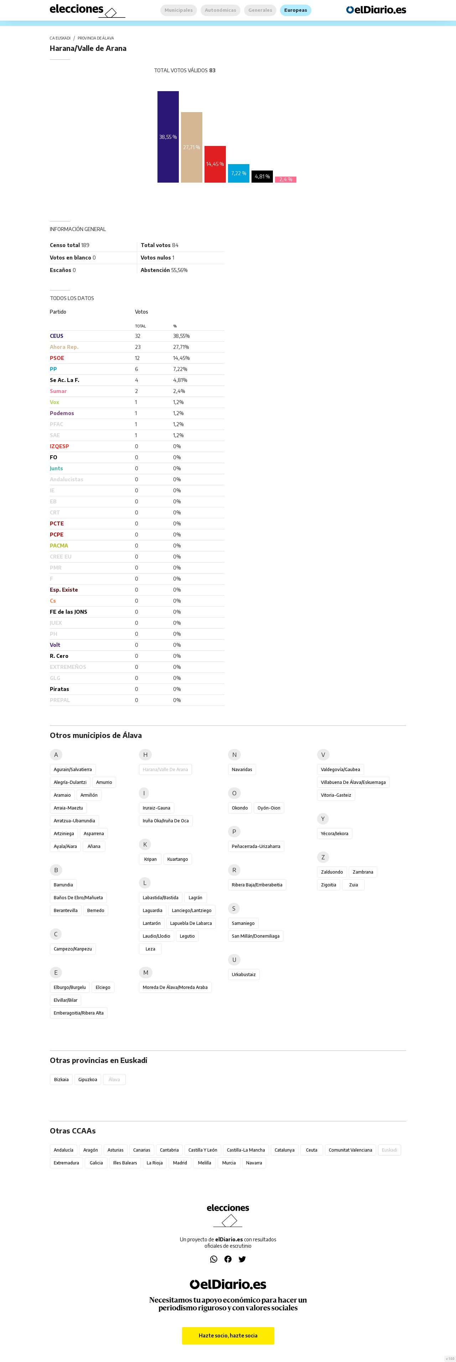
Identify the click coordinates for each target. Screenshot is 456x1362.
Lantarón (152, 923)
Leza (150, 949)
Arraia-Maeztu (68, 808)
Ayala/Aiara (65, 846)
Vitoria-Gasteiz (336, 795)
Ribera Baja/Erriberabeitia (257, 884)
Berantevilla (66, 910)
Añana (94, 846)
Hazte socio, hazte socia (228, 1335)
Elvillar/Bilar (65, 1000)
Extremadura (66, 1162)
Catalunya (285, 1150)
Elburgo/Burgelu (70, 987)
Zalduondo (332, 872)
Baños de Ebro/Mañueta (78, 897)
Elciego (103, 987)
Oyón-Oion (269, 808)
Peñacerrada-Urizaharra (256, 846)
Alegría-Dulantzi (70, 782)
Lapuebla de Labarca (191, 923)
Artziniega (64, 833)
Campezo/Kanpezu (73, 949)
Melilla (204, 1162)
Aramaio (62, 795)
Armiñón (89, 795)
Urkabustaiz (244, 974)
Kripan (150, 859)
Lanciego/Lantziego (192, 910)
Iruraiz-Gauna (156, 808)
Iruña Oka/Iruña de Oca (166, 820)
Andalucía (63, 1150)
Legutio (187, 936)
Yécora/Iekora (334, 833)
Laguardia (152, 910)
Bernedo (95, 910)
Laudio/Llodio (156, 936)
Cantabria (169, 1150)
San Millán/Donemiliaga (256, 936)
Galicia (96, 1162)
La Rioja (155, 1162)
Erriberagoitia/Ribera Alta (79, 1013)
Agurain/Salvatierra (73, 769)
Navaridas (242, 769)
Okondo (240, 808)
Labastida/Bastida (160, 897)
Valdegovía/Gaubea (340, 769)
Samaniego (243, 923)
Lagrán (195, 897)
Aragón (90, 1150)
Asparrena (94, 833)
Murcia (229, 1162)
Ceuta (311, 1150)
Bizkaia (61, 1079)
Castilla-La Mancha (246, 1150)
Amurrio (104, 782)
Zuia (353, 884)
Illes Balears (125, 1162)
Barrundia (63, 884)
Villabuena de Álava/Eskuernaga (353, 782)
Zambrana (363, 872)
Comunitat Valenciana (350, 1150)
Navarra (254, 1162)
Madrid (180, 1162)
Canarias (141, 1150)
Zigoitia (328, 884)
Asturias (116, 1150)
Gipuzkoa (87, 1079)
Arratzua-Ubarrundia (74, 820)
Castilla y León (202, 1150)
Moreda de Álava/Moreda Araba (175, 987)
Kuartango (177, 859)
